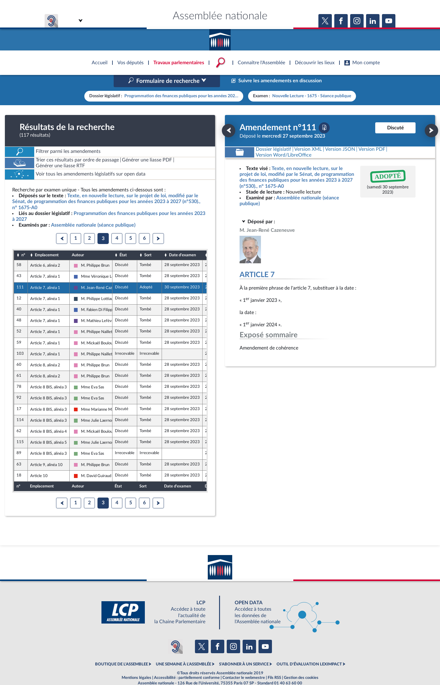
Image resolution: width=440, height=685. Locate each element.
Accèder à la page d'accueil (220, 37)
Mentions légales (136, 665)
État (123, 242)
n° (23, 242)
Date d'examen (182, 242)
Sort (148, 242)
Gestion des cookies (301, 665)
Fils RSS (274, 665)
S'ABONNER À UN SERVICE (244, 651)
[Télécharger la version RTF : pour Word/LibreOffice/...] (283, 142)
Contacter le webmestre (243, 665)
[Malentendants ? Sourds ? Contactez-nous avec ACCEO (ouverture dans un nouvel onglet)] (175, 633)
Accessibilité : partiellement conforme (187, 665)
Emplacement (47, 242)
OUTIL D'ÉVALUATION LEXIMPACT (309, 651)
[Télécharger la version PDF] (324, 114)
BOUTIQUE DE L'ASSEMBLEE (121, 651)
